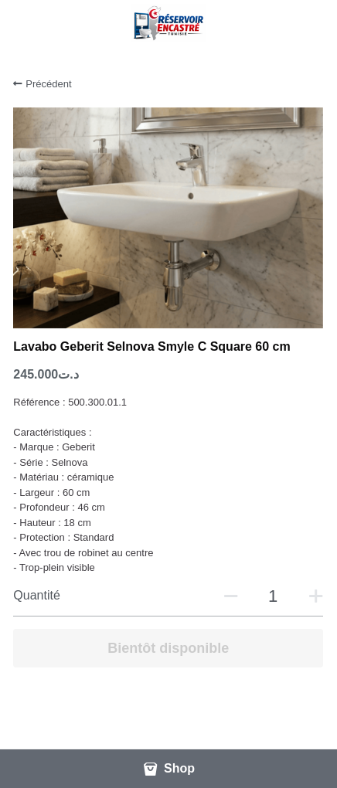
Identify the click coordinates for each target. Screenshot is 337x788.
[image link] (168, 22)
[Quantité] (273, 596)
